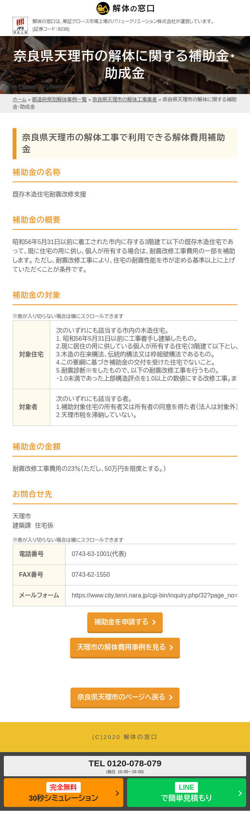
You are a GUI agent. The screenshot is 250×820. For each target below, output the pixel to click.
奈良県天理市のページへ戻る (121, 697)
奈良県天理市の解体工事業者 (124, 99)
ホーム (20, 99)
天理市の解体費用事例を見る (121, 647)
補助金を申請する (121, 622)
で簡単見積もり (186, 792)
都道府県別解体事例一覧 (59, 99)
